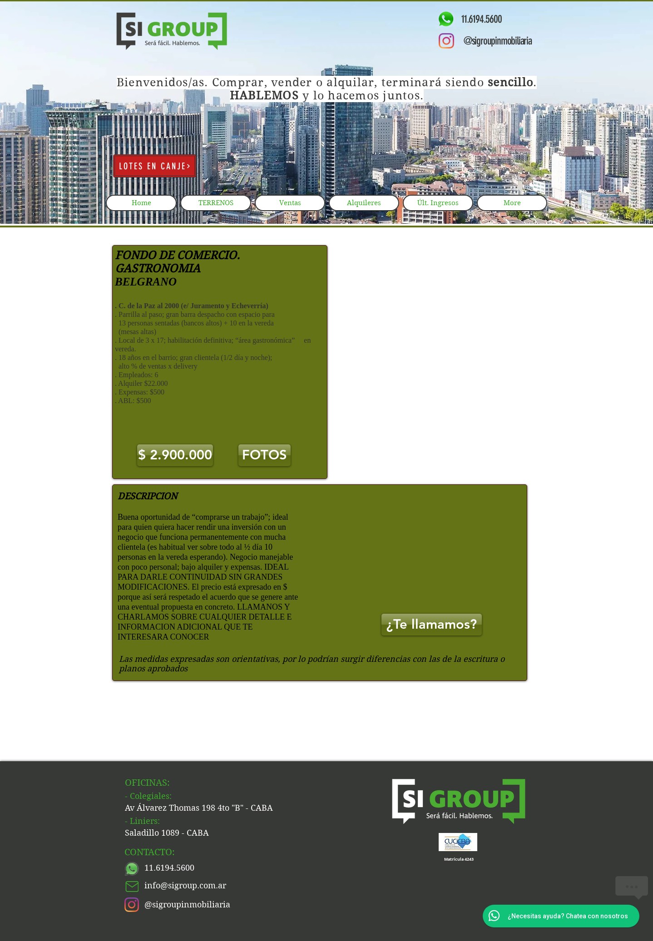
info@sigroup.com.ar (185, 885)
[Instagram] (446, 41)
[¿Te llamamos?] (431, 625)
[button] (175, 455)
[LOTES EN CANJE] (154, 165)
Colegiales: (151, 796)
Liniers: (145, 821)
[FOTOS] (264, 455)
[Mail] (132, 886)
